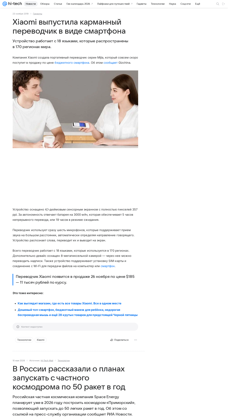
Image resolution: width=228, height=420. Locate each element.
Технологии (64, 360)
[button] (75, 109)
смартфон (108, 266)
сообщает (111, 62)
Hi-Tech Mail (47, 360)
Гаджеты (37, 13)
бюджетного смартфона (72, 62)
